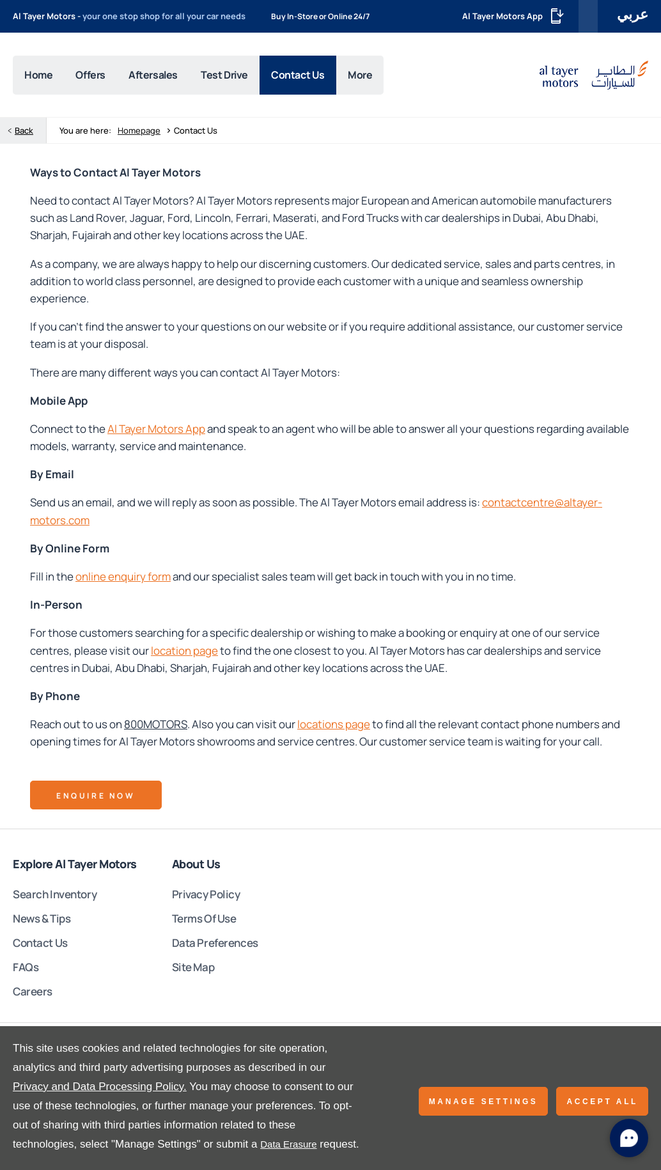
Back (24, 134)
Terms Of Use (204, 922)
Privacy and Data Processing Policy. (100, 1086)
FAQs (25, 970)
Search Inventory (55, 898)
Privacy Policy (206, 898)
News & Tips (41, 922)
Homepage (139, 134)
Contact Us (40, 946)
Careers (32, 995)
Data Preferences (215, 946)
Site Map (193, 970)
